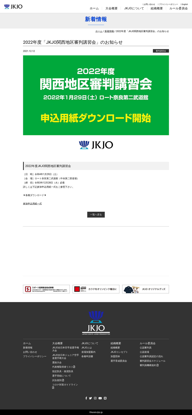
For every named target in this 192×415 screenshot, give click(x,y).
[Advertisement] (96, 251)
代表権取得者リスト (63, 366)
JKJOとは (86, 347)
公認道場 (144, 352)
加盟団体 (115, 356)
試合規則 (58, 380)
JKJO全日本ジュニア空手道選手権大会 (65, 356)
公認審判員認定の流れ (151, 356)
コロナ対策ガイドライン (65, 386)
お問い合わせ (149, 4)
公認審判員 (145, 347)
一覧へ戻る (96, 214)
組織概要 (115, 347)
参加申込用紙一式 (32, 203)
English (184, 4)
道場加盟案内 (88, 352)
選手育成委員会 (119, 360)
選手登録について (61, 375)
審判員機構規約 (149, 365)
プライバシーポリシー (168, 4)
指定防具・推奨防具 (62, 371)
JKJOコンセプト (119, 352)
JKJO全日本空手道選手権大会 (65, 349)
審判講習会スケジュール (152, 360)
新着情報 (109, 31)
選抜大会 (57, 362)
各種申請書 (87, 356)
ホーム (94, 8)
